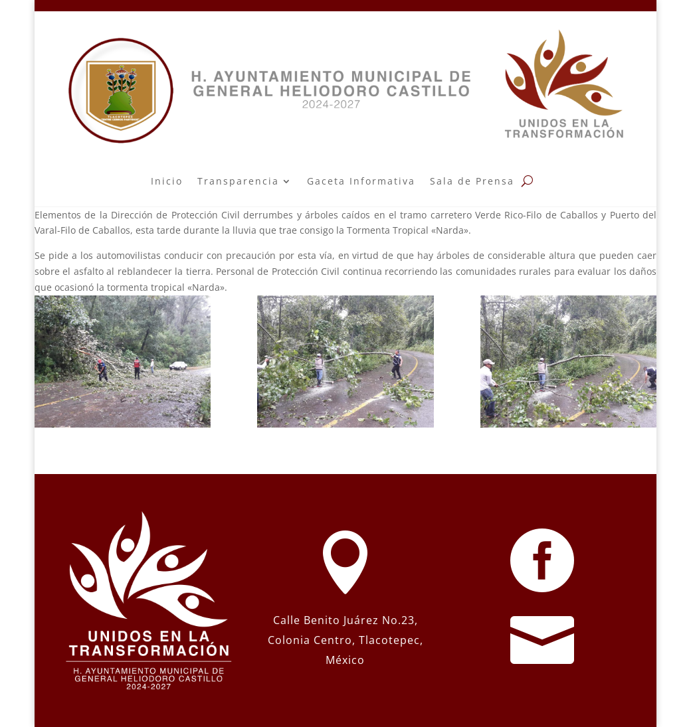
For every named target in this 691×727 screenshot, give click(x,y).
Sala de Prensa (472, 181)
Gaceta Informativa (361, 181)
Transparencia (238, 181)
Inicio (167, 181)
